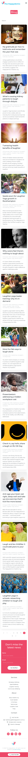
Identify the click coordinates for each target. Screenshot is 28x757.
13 (12, 636)
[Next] (16, 636)
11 (20, 633)
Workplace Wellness (14, 682)
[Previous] (4, 633)
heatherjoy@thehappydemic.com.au (14, 720)
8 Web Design (17, 749)
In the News (14, 702)
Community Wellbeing (14, 688)
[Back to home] (10, 3)
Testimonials (14, 704)
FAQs (14, 708)
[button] (26, 3)
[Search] (14, 20)
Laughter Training (14, 686)
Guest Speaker (14, 700)
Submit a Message (14, 724)
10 (17, 633)
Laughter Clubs (14, 706)
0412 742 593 (14, 717)
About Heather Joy (14, 697)
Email (4, 660)
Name (4, 653)
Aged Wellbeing (14, 684)
